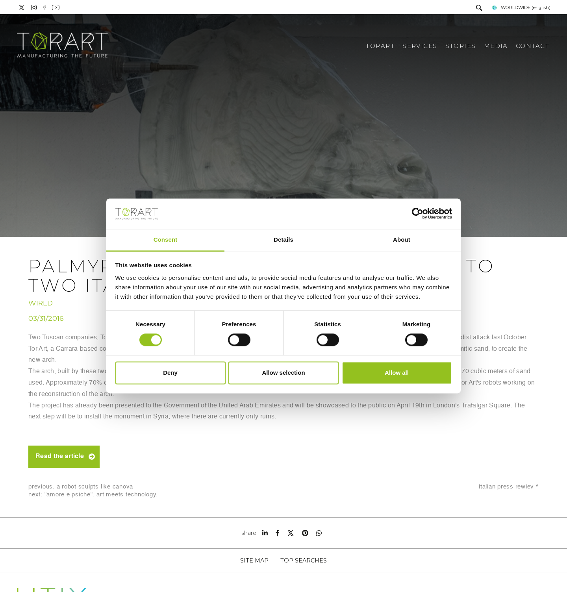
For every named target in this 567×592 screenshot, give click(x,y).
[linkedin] (265, 533)
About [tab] (401, 239)
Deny (170, 372)
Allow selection (283, 372)
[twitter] (290, 533)
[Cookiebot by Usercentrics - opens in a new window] (417, 214)
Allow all (397, 372)
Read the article (59, 456)
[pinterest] (305, 533)
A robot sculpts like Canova (95, 487)
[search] (479, 8)
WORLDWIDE (520, 7)
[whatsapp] (319, 533)
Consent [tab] (166, 239)
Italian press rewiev (506, 487)
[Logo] (63, 41)
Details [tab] (283, 239)
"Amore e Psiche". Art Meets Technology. (101, 495)
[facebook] (278, 533)
